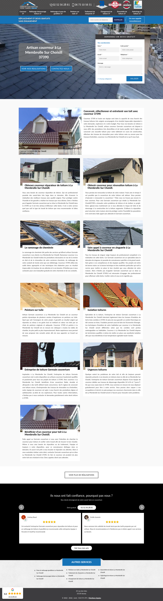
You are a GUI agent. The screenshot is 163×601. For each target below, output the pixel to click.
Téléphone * (131, 57)
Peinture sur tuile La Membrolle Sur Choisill (81, 570)
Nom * (108, 48)
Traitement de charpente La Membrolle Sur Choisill (81, 574)
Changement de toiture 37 (106, 12)
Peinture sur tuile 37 (74, 12)
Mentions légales (95, 598)
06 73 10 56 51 (81, 4)
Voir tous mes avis (81, 548)
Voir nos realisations (34, 68)
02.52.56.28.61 (87, 507)
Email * (108, 57)
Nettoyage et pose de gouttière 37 (58, 12)
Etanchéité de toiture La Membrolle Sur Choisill (112, 571)
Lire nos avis (13, 597)
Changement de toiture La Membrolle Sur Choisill (81, 580)
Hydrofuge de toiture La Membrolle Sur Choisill (112, 577)
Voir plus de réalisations (81, 475)
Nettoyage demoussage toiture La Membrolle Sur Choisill (50, 577)
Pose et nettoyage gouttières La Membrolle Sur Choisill (49, 571)
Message (120, 68)
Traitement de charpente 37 (90, 12)
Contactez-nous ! (61, 68)
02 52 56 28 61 (59, 4)
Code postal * (131, 48)
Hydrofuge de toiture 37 (137, 12)
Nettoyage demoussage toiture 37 (37, 12)
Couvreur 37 (23, 12)
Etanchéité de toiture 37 (122, 12)
